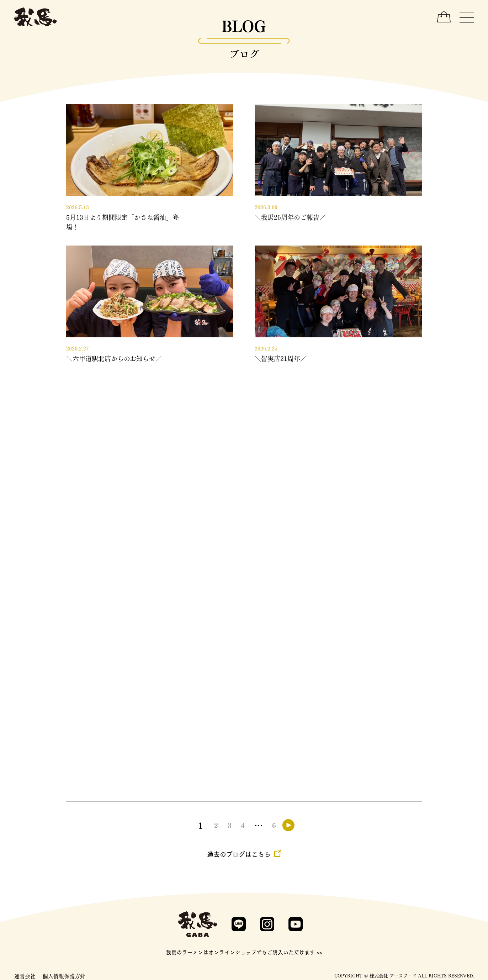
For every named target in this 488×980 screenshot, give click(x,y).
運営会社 (25, 975)
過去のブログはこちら (239, 854)
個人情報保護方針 (64, 975)
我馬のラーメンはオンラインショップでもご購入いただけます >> (244, 952)
